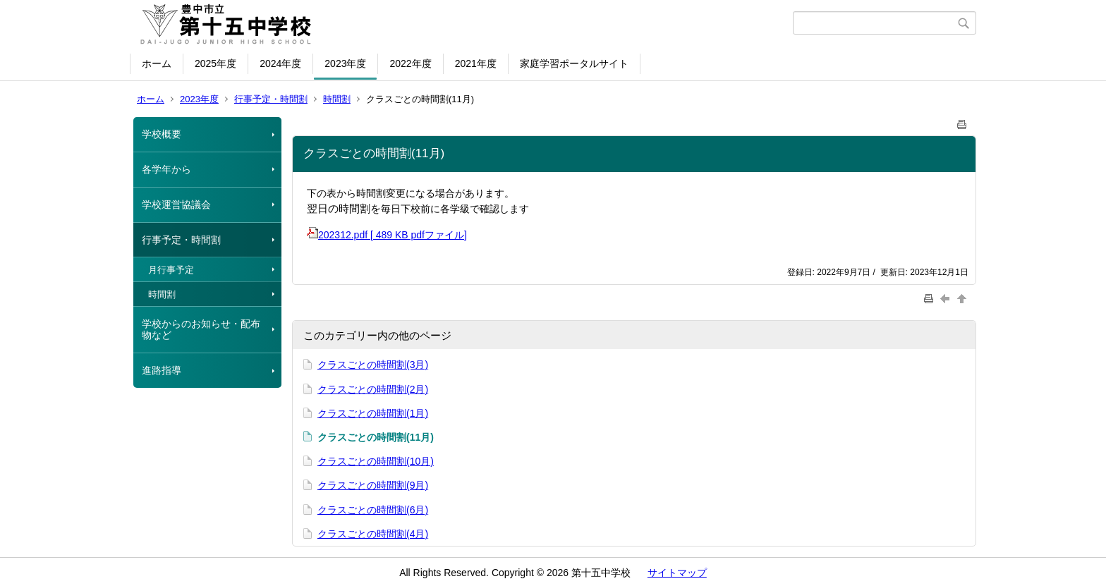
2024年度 (280, 63)
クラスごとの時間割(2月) (372, 389)
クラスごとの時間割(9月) (372, 485)
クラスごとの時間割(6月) (372, 509)
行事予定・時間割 (271, 99)
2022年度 (410, 63)
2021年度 (476, 63)
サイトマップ (677, 572)
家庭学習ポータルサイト (574, 63)
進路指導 (161, 370)
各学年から (166, 169)
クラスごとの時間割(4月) (372, 533)
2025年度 (215, 63)
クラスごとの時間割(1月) (372, 413)
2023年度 (345, 63)
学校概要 (161, 134)
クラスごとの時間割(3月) (372, 364)
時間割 (337, 99)
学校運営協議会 (176, 204)
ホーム (156, 63)
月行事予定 (171, 269)
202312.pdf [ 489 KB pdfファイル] (387, 234)
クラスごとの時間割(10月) (375, 461)
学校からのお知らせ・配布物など (201, 329)
